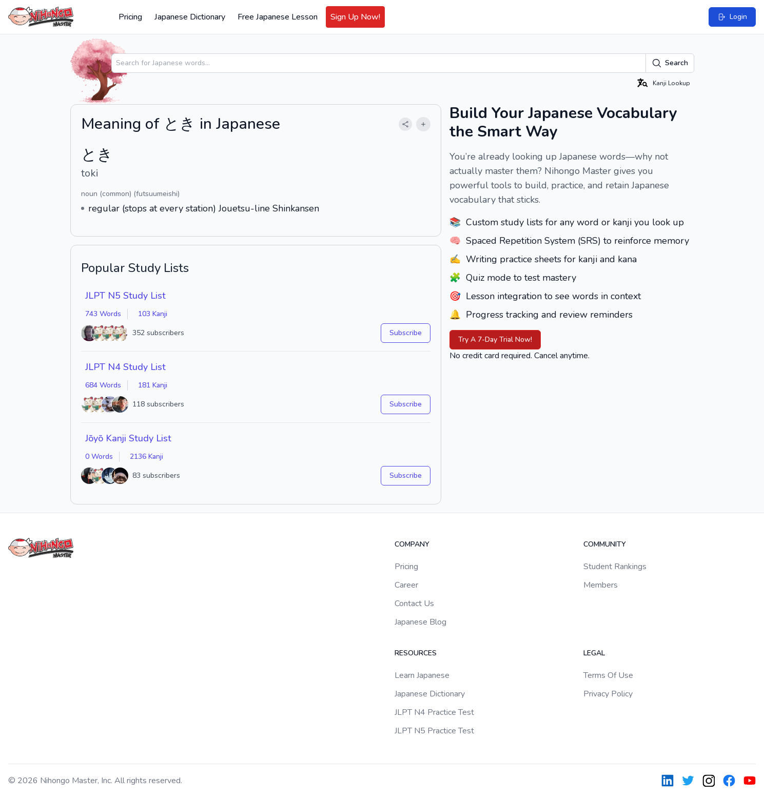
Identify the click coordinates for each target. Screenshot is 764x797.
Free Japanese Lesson (278, 17)
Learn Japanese (422, 675)
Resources (416, 653)
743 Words (103, 314)
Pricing (130, 17)
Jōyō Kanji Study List (128, 438)
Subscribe (405, 333)
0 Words (99, 456)
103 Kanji (152, 314)
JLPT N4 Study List (125, 367)
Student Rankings (615, 566)
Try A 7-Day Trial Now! (495, 339)
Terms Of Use (608, 675)
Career (406, 585)
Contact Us (414, 603)
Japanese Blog (420, 622)
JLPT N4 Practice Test (434, 712)
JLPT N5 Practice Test (434, 730)
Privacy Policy (608, 693)
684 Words (103, 385)
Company (412, 544)
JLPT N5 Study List (125, 295)
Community (604, 544)
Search (670, 63)
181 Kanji (152, 385)
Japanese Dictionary (189, 17)
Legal (594, 653)
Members (600, 585)
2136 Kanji (146, 456)
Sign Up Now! (355, 17)
